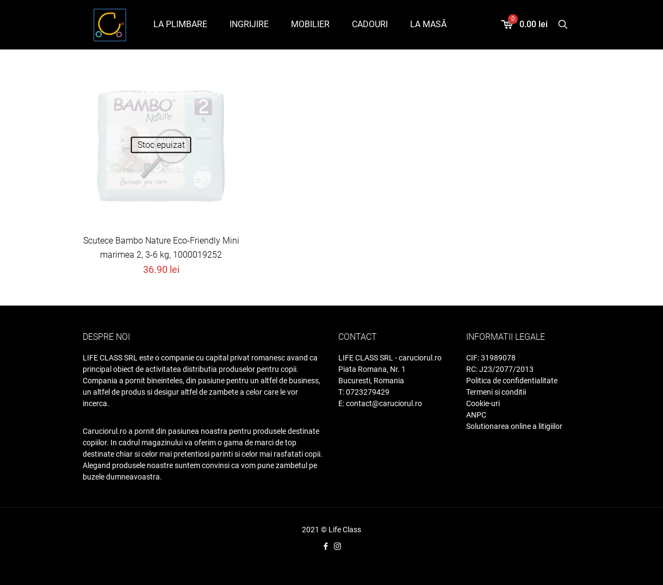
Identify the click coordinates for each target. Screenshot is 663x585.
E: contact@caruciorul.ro (380, 403)
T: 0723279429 (363, 392)
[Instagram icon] (337, 546)
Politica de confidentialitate (511, 380)
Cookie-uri (483, 403)
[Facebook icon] (326, 546)
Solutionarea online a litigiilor (514, 426)
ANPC (476, 414)
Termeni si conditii (496, 392)
